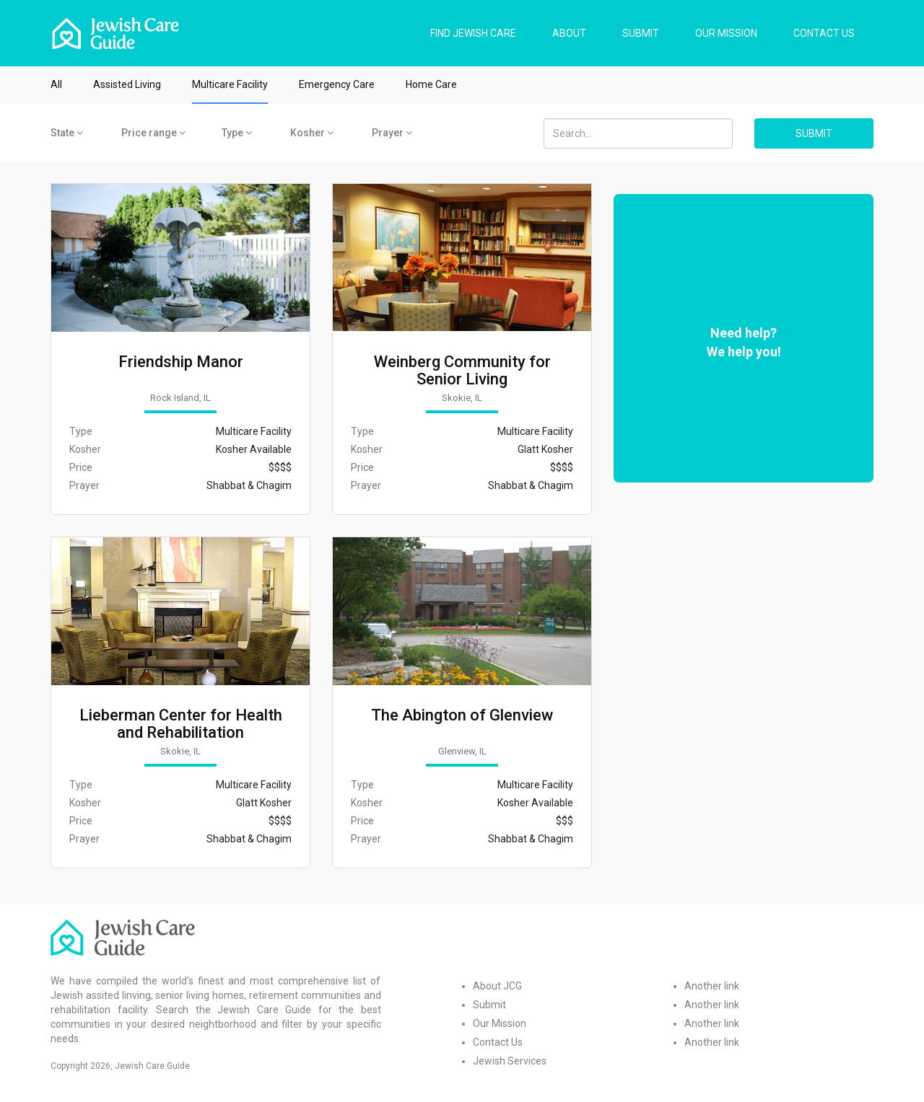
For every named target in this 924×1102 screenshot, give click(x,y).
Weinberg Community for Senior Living (462, 370)
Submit (489, 1004)
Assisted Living (127, 84)
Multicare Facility (230, 84)
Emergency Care (337, 84)
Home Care (431, 84)
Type (237, 132)
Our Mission (499, 1023)
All (56, 84)
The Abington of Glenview (462, 715)
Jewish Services (509, 1061)
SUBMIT (640, 33)
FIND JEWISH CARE (473, 33)
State (67, 132)
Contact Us (498, 1042)
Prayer (392, 132)
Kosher (312, 132)
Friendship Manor (180, 362)
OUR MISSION (726, 33)
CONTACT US (824, 33)
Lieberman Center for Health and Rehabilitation (180, 724)
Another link (711, 986)
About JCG (497, 986)
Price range (153, 132)
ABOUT (569, 33)
